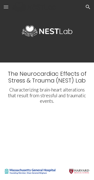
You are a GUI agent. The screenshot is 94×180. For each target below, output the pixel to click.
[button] (6, 7)
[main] (47, 87)
